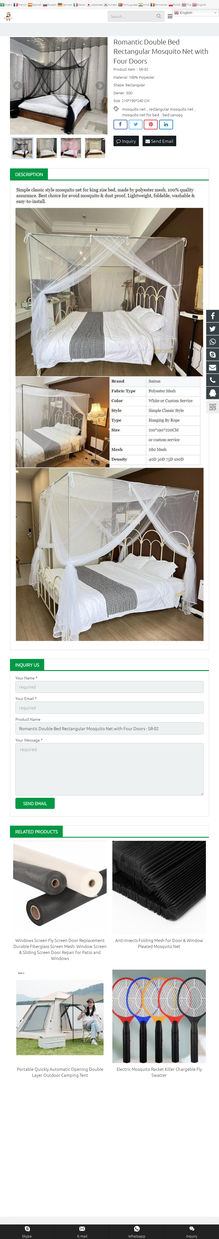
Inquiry (126, 150)
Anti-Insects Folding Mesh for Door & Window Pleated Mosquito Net (159, 945)
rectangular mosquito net (171, 118)
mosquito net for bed (140, 124)
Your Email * (26, 707)
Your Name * (26, 687)
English (183, 13)
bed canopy (173, 124)
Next (100, 95)
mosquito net (133, 118)
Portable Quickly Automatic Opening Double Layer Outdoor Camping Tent (60, 1074)
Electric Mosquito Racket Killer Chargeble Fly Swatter (159, 1074)
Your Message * (29, 746)
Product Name (27, 726)
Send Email (159, 150)
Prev (17, 95)
